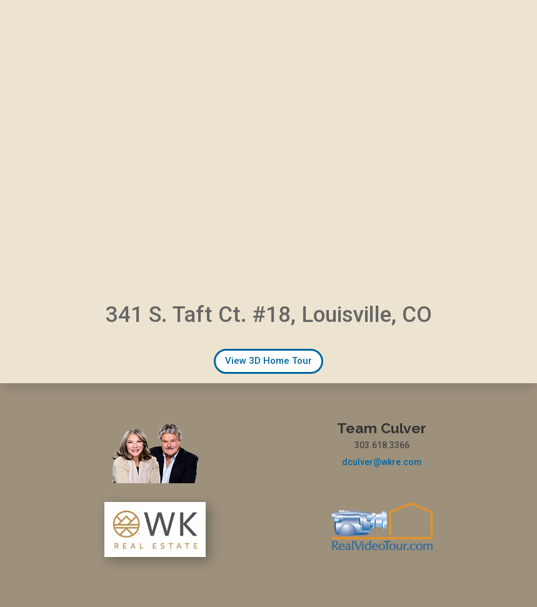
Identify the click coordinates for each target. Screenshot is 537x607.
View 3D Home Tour (268, 360)
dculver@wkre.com (382, 462)
